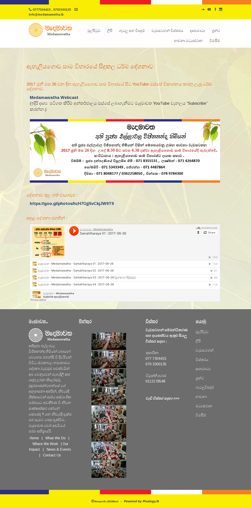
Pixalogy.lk (151, 501)
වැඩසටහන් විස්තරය (167, 31)
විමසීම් (214, 41)
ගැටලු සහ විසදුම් (132, 31)
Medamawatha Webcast (54, 97)
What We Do (56, 438)
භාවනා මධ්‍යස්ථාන (188, 41)
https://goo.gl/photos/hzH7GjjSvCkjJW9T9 (72, 203)
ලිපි (109, 31)
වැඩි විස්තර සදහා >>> (162, 398)
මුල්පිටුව (94, 31)
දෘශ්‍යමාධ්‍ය (197, 31)
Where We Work (45, 444)
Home (34, 438)
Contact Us (52, 455)
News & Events (59, 449)
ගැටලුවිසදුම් (205, 387)
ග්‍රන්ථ (216, 31)
